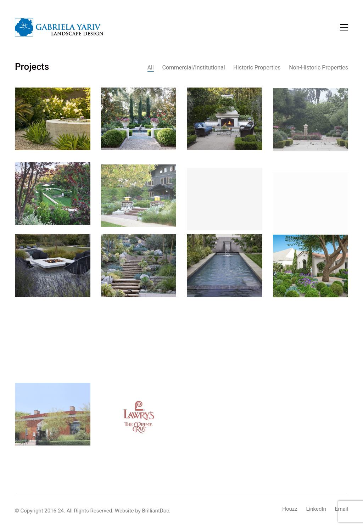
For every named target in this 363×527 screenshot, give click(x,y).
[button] (344, 27)
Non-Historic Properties (318, 67)
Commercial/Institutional (193, 67)
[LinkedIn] (316, 509)
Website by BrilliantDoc (142, 511)
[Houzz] (289, 509)
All (150, 67)
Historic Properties (256, 67)
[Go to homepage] (59, 27)
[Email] (341, 509)
